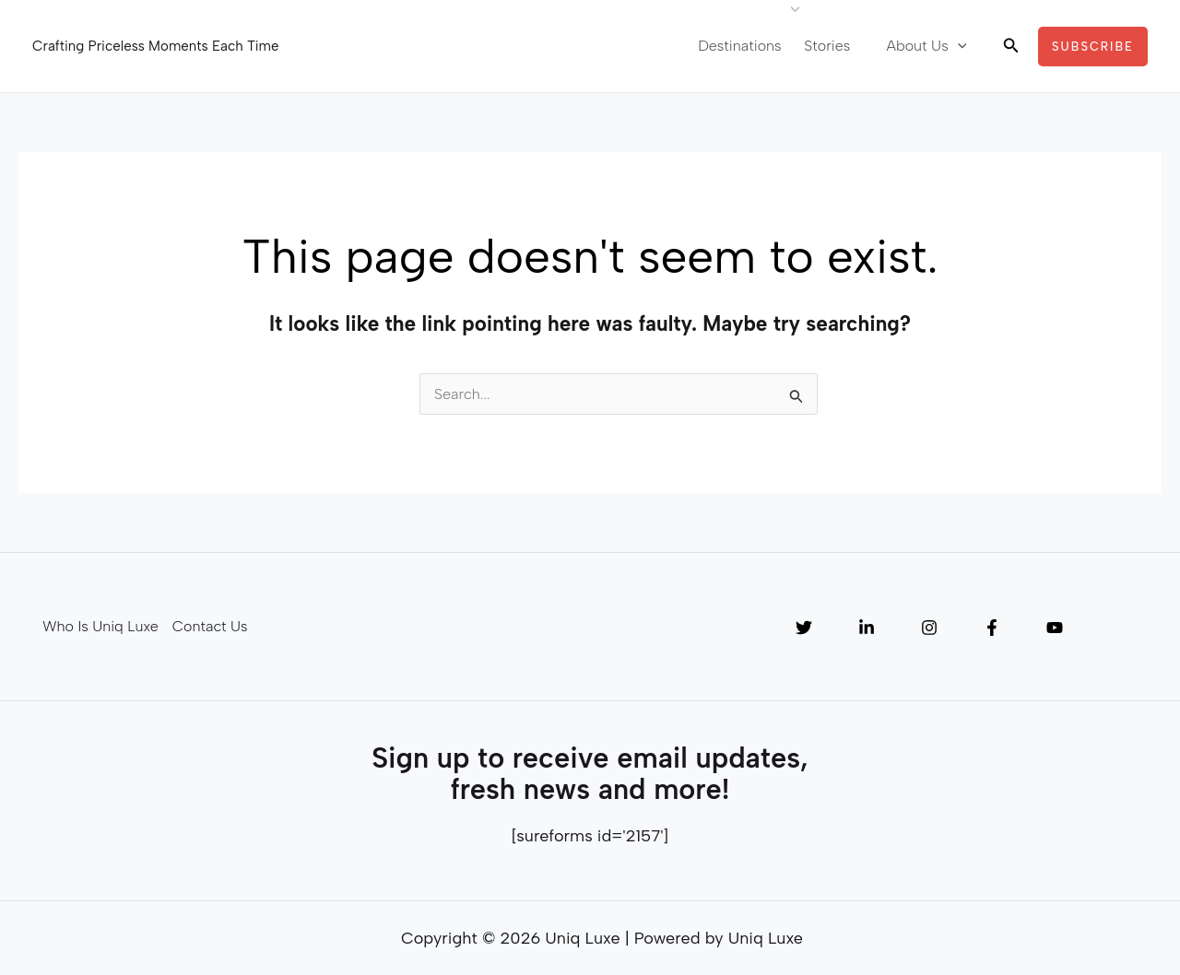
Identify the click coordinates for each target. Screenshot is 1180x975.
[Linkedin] (866, 627)
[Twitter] (804, 627)
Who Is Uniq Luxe (99, 626)
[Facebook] (992, 627)
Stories (837, 45)
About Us (930, 46)
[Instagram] (929, 627)
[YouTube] (1054, 627)
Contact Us (208, 626)
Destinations (753, 45)
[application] (960, 46)
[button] (1011, 46)
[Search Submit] (796, 399)
